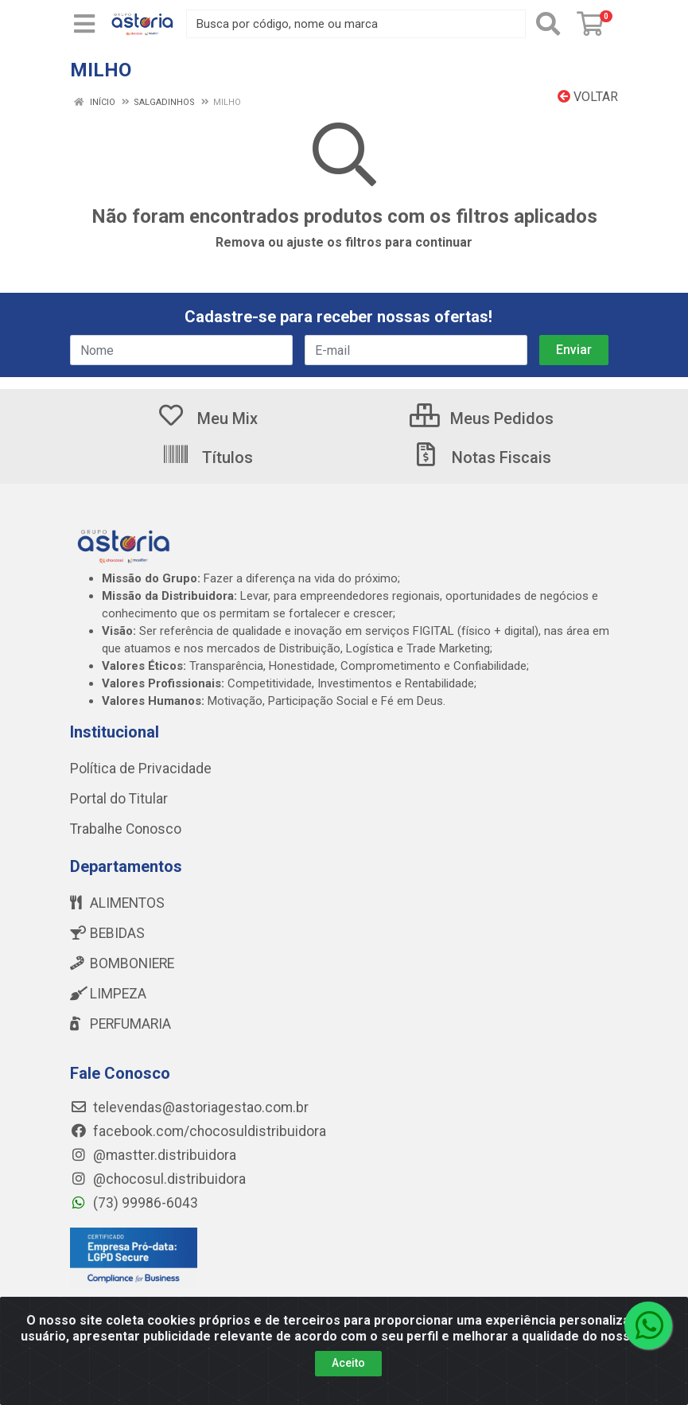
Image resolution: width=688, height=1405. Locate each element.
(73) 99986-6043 (134, 1203)
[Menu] (84, 24)
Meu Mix (207, 418)
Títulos (207, 457)
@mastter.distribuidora (153, 1155)
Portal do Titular (119, 799)
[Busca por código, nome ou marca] (356, 24)
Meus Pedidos (482, 418)
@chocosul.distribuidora (158, 1179)
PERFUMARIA (120, 1024)
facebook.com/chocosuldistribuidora (198, 1131)
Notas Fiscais (481, 457)
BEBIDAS (107, 933)
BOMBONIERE (122, 963)
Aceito (348, 1362)
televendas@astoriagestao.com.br (189, 1107)
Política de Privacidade (141, 768)
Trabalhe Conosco (125, 829)
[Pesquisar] (548, 24)
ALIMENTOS (117, 903)
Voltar (588, 96)
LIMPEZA (108, 994)
